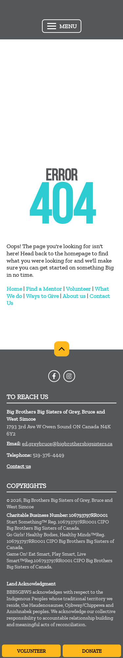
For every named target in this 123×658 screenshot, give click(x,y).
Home (14, 288)
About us (74, 296)
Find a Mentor (44, 288)
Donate (92, 651)
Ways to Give (42, 296)
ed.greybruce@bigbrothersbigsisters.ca (67, 443)
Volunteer (78, 288)
